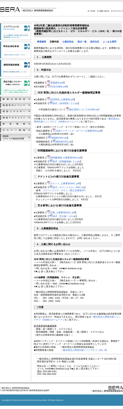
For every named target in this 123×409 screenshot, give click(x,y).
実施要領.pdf (55, 82)
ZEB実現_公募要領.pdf (60, 99)
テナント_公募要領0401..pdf (63, 183)
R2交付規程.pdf (57, 86)
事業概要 (41, 42)
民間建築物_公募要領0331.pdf (64, 157)
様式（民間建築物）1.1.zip (64, 161)
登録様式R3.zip (57, 137)
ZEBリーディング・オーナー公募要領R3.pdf (76, 130)
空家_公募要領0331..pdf (61, 212)
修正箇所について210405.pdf (82, 109)
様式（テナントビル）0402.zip (66, 187)
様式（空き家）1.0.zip (62, 216)
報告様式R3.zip (62, 141)
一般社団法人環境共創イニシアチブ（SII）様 (84, 350)
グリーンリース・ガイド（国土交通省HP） (65, 190)
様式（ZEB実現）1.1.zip (63, 103)
